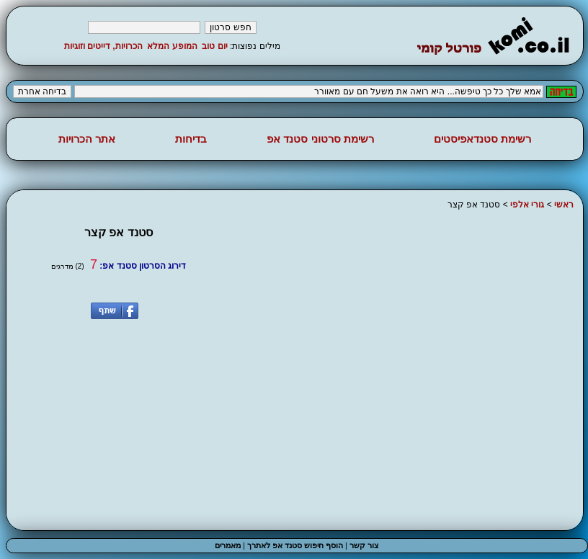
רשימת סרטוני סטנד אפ (320, 139)
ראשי (564, 205)
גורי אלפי (527, 205)
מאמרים (228, 545)
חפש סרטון (230, 27)
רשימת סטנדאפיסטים (482, 139)
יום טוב (214, 46)
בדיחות (191, 139)
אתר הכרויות (86, 139)
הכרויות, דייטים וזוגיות (103, 46)
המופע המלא (172, 46)
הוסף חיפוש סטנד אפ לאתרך (295, 545)
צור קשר (364, 545)
